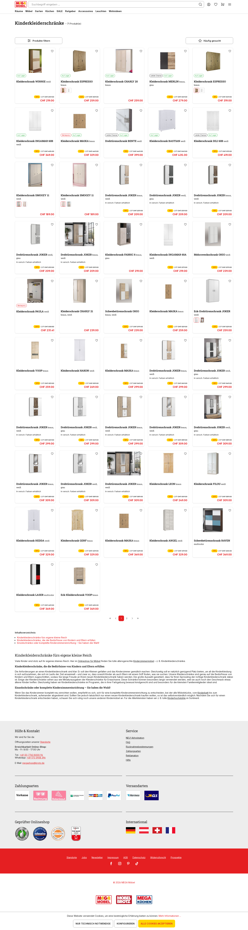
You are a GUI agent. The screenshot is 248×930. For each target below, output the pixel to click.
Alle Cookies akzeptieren (157, 923)
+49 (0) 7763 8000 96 (31, 755)
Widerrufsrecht (158, 857)
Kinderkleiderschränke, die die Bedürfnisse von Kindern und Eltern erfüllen (56, 640)
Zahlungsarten (133, 751)
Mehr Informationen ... (170, 915)
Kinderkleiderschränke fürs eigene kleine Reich (42, 637)
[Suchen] (200, 4)
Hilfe (128, 760)
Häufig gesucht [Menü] (209, 41)
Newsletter (97, 857)
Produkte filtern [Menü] (38, 41)
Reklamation (132, 755)
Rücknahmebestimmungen (139, 746)
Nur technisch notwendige (93, 923)
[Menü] (229, 4)
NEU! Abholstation (135, 737)
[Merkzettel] (215, 4)
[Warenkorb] (222, 4)
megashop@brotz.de (33, 763)
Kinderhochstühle (176, 698)
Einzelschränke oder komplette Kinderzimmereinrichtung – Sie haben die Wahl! (58, 643)
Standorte (45, 742)
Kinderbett (203, 692)
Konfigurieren (126, 923)
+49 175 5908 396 (36, 757)
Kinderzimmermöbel (143, 661)
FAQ (128, 742)
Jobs (84, 857)
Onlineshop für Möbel (89, 661)
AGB (125, 857)
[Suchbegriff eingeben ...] (116, 4)
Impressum (113, 857)
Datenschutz (139, 857)
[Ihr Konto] (208, 4)
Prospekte (176, 857)
